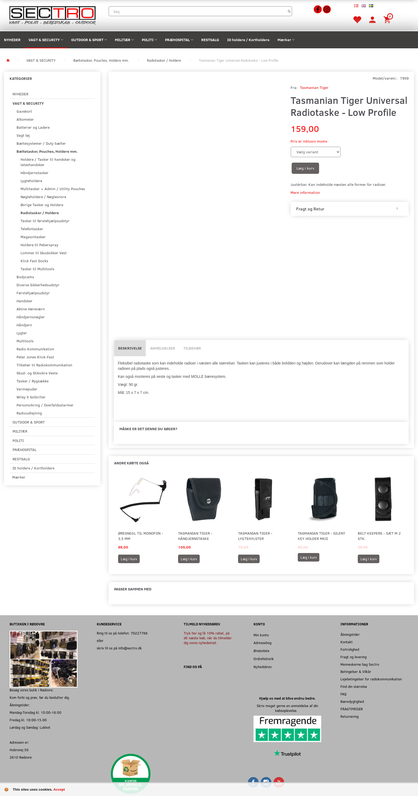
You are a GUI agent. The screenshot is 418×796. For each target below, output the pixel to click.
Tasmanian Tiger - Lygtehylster (255, 536)
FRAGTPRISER (351, 709)
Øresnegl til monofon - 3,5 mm (140, 536)
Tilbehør (192, 348)
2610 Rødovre (21, 757)
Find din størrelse (353, 686)
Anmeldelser (162, 348)
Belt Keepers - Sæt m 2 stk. (379, 536)
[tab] (349, 208)
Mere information (305, 192)
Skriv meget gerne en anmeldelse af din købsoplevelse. (287, 708)
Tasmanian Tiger (314, 87)
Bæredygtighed (352, 701)
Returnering (349, 716)
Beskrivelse (130, 348)
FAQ (343, 694)
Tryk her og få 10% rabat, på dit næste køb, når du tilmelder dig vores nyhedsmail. (208, 638)
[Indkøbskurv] (388, 19)
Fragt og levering (353, 656)
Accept (59, 789)
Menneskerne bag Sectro (359, 664)
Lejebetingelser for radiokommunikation (371, 679)
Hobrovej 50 (19, 749)
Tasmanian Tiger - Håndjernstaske (195, 536)
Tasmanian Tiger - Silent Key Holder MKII (321, 536)
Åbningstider (350, 634)
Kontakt (346, 642)
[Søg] (289, 11)
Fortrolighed (349, 649)
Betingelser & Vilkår (355, 671)
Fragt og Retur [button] (310, 208)
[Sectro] (52, 15)
